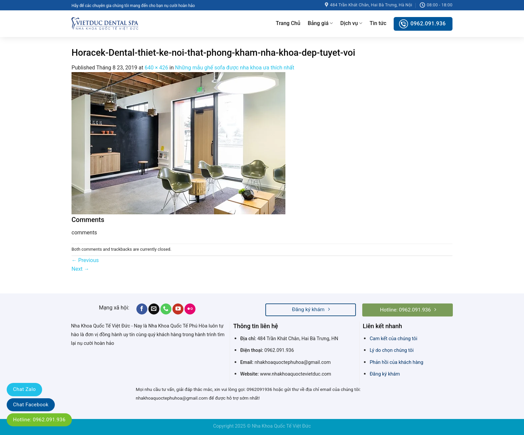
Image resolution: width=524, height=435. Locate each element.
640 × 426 (156, 67)
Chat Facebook (30, 405)
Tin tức (378, 23)
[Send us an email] (153, 309)
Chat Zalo (24, 389)
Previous (85, 260)
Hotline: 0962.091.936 (39, 420)
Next (80, 269)
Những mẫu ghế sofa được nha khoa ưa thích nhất (234, 67)
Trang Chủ (288, 23)
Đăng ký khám (385, 374)
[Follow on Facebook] (141, 309)
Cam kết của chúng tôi (393, 339)
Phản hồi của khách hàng (396, 362)
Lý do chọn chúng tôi (392, 350)
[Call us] (165, 309)
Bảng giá (320, 23)
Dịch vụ (351, 23)
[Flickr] (189, 309)
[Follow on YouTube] (177, 309)
